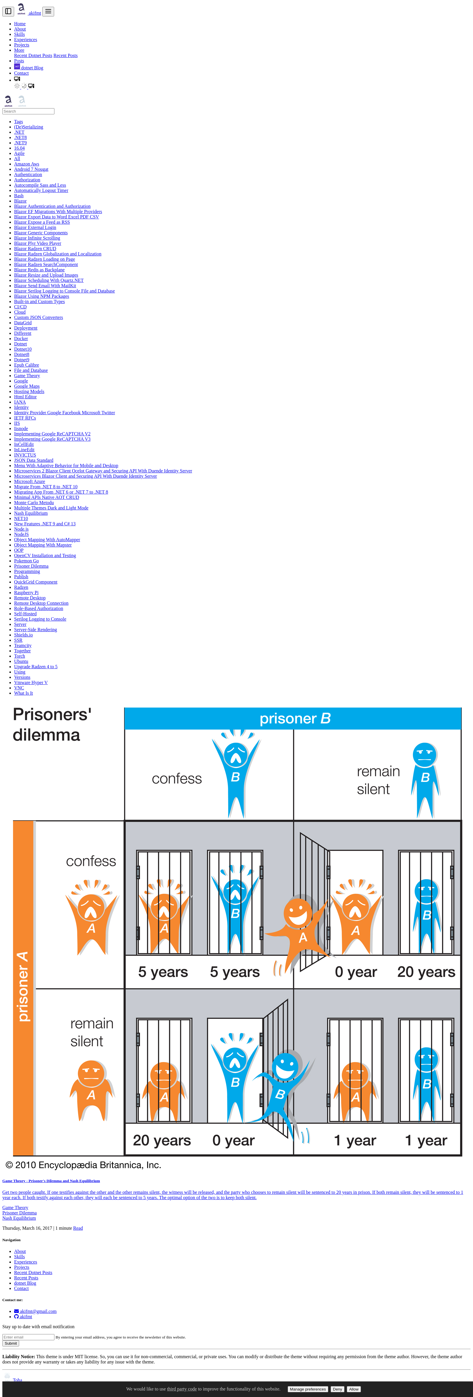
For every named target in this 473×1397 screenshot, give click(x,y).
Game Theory (15, 1207)
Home (20, 23)
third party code (182, 1388)
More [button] (19, 50)
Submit (11, 1343)
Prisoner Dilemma (19, 1212)
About (20, 28)
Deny (337, 1389)
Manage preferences (308, 1389)
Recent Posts (66, 55)
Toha (12, 1380)
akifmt (28, 13)
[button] (17, 80)
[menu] (48, 11)
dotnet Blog (28, 67)
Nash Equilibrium (19, 1218)
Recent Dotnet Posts (33, 55)
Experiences (25, 39)
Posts (19, 60)
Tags (18, 121)
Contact (21, 73)
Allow (354, 1389)
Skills (19, 34)
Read (78, 1228)
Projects (21, 44)
